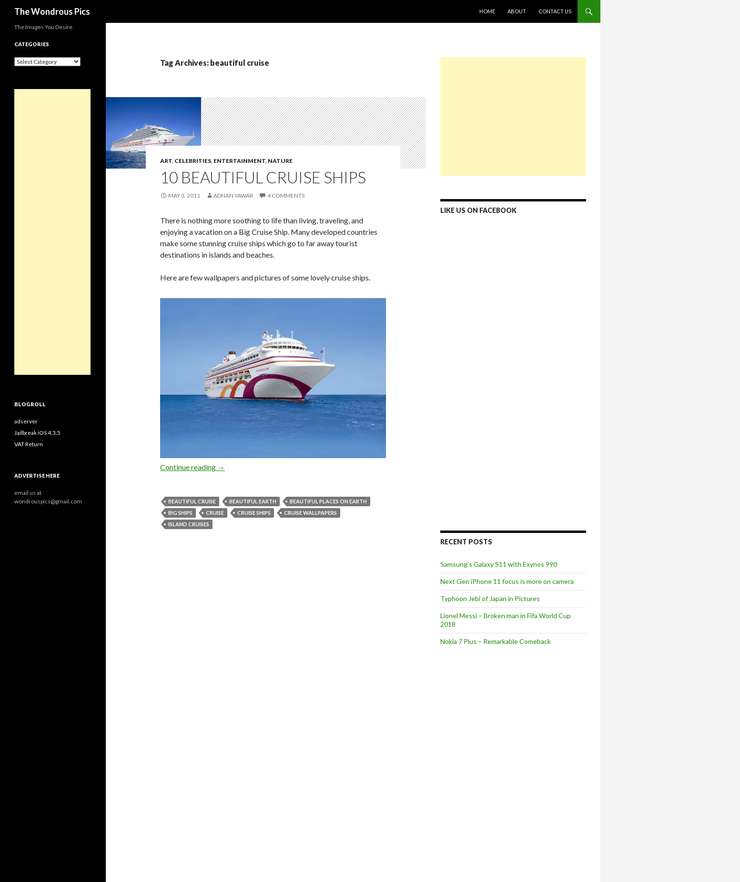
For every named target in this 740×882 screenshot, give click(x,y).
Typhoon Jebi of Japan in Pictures (490, 598)
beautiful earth (252, 501)
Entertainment (239, 160)
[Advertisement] (513, 116)
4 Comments (285, 195)
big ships (180, 513)
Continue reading (192, 466)
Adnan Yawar (233, 195)
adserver (26, 421)
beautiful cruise (192, 501)
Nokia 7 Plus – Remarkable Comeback (495, 641)
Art (166, 160)
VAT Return (28, 444)
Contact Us (554, 11)
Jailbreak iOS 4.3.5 (37, 432)
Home (487, 11)
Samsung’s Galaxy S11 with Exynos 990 (498, 564)
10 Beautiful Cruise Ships (263, 177)
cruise (215, 513)
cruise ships (254, 513)
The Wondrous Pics (52, 11)
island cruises (188, 524)
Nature (280, 160)
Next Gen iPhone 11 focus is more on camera (507, 581)
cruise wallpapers (310, 513)
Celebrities (192, 160)
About (516, 11)
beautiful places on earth (328, 501)
